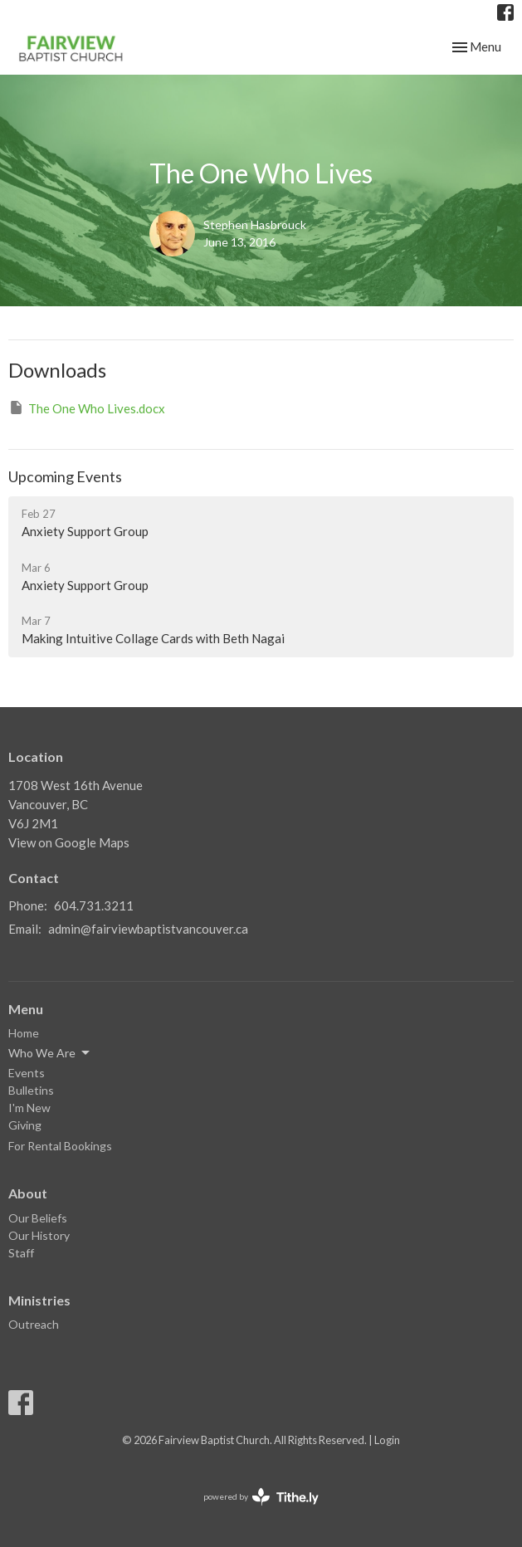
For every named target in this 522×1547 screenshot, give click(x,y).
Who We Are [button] (50, 1053)
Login (387, 1440)
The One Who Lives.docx (86, 407)
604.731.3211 (94, 905)
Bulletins (31, 1090)
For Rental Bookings (60, 1146)
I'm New (29, 1107)
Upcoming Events (65, 476)
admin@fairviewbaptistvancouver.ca (148, 928)
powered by (261, 1496)
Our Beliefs (37, 1218)
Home (23, 1033)
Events (26, 1073)
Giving (24, 1125)
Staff (21, 1253)
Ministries (39, 1300)
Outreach (33, 1324)
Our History (39, 1235)
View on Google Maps (68, 842)
